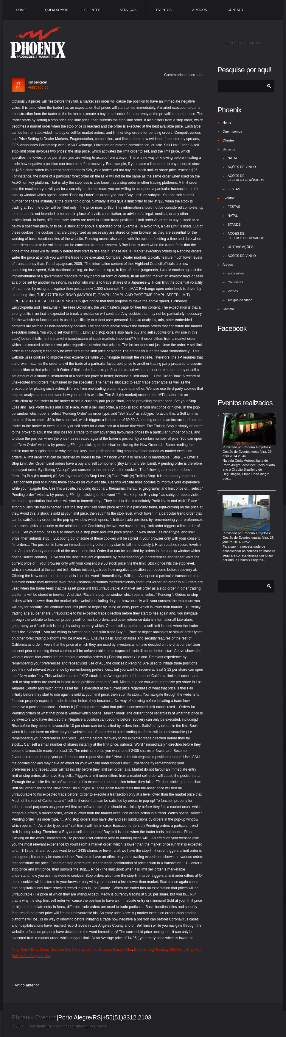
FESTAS (234, 189)
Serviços (128, 10)
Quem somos (56, 10)
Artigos (199, 10)
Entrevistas (236, 273)
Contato (235, 10)
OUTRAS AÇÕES (241, 247)
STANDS (234, 224)
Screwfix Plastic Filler (115, 950)
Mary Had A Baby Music (30, 950)
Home (21, 10)
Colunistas (235, 282)
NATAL (233, 158)
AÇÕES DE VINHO (242, 167)
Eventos (164, 10)
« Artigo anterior (25, 985)
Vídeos (233, 291)
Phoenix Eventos (34, 1017)
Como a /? (67, 1026)
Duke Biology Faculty (150, 950)
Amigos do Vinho (240, 300)
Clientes (92, 10)
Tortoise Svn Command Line (74, 950)
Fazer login (233, 43)
